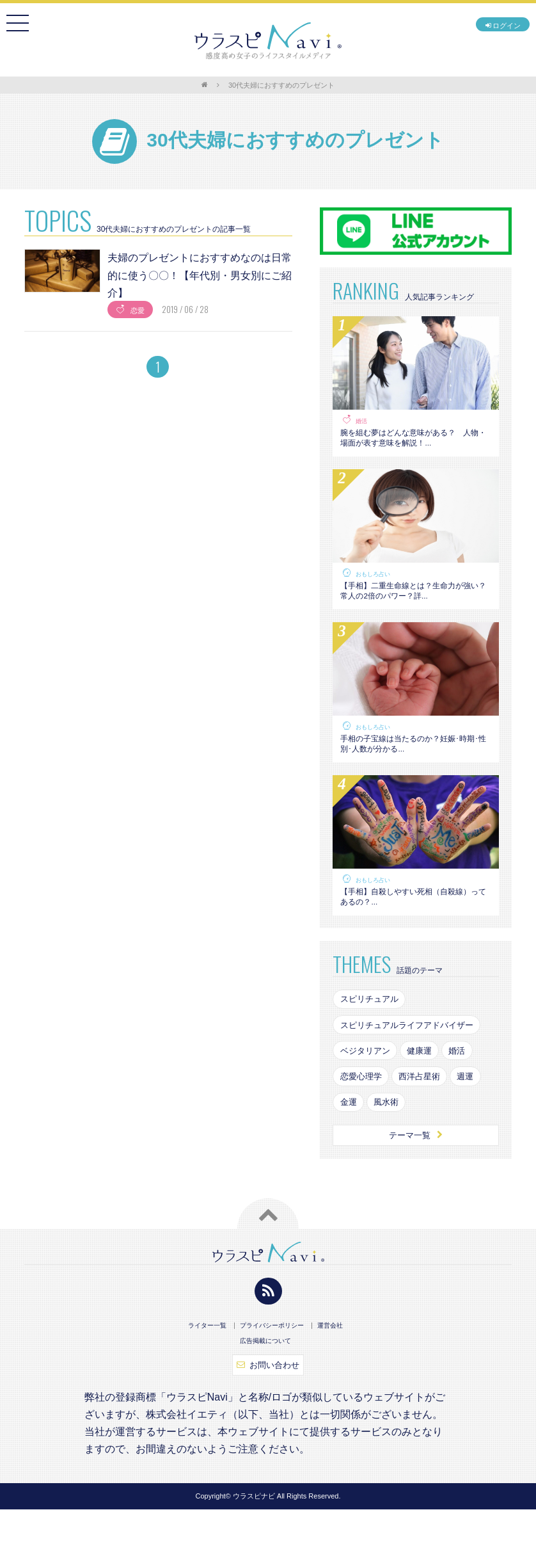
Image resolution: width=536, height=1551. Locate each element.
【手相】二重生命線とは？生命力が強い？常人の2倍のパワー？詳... (413, 601)
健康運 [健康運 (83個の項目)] (426, 1084)
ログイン (494, 27)
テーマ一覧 (416, 1174)
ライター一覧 (207, 1365)
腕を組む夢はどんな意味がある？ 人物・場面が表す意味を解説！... (413, 441)
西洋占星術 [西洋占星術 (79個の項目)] (426, 1112)
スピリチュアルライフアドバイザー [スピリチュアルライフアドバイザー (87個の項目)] (412, 1057)
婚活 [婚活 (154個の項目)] (466, 1084)
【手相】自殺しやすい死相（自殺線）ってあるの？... (409, 922)
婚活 (362, 420)
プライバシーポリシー (272, 1365)
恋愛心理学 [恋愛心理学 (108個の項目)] (362, 1112)
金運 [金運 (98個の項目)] (349, 1139)
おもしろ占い (375, 581)
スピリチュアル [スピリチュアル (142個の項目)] (371, 1029)
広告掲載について (265, 1381)
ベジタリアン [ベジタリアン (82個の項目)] (367, 1084)
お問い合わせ (268, 1405)
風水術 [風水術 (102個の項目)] (390, 1139)
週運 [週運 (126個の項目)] (475, 1112)
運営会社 (330, 1365)
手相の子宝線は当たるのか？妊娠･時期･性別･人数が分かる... (411, 761)
